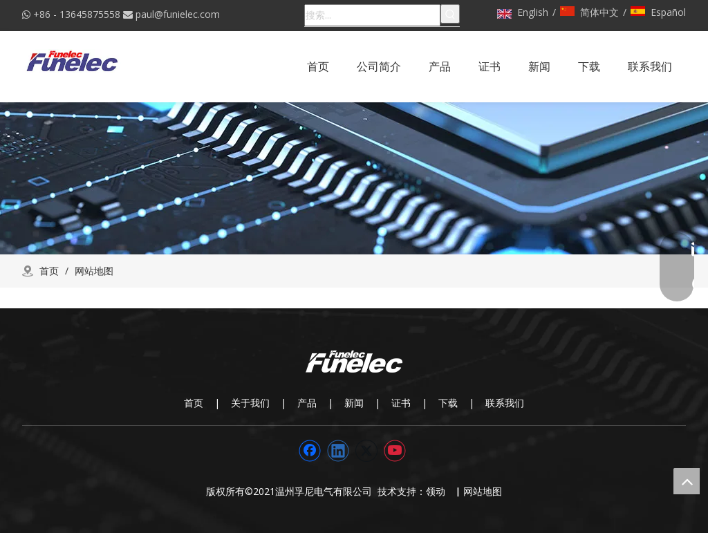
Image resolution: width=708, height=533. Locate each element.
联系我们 (504, 402)
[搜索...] (372, 15)
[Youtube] (395, 451)
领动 (438, 491)
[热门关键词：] (450, 14)
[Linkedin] (338, 451)
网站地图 (482, 491)
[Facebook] (310, 451)
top (686, 481)
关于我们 (250, 402)
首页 (193, 402)
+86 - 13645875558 (76, 14)
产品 (307, 402)
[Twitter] (366, 451)
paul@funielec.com (178, 14)
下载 (448, 402)
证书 (401, 402)
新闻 (354, 402)
